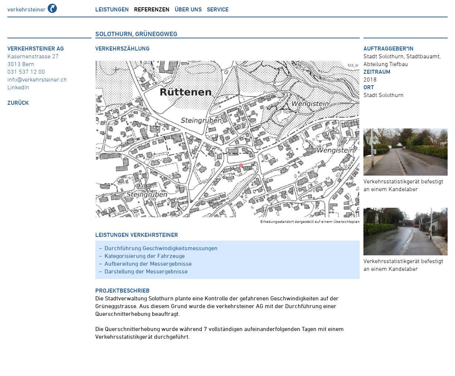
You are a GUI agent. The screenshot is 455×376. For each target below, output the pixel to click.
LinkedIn (18, 87)
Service (218, 9)
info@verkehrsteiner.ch (37, 79)
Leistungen (112, 9)
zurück (18, 102)
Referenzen (152, 9)
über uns (188, 9)
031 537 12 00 (26, 71)
